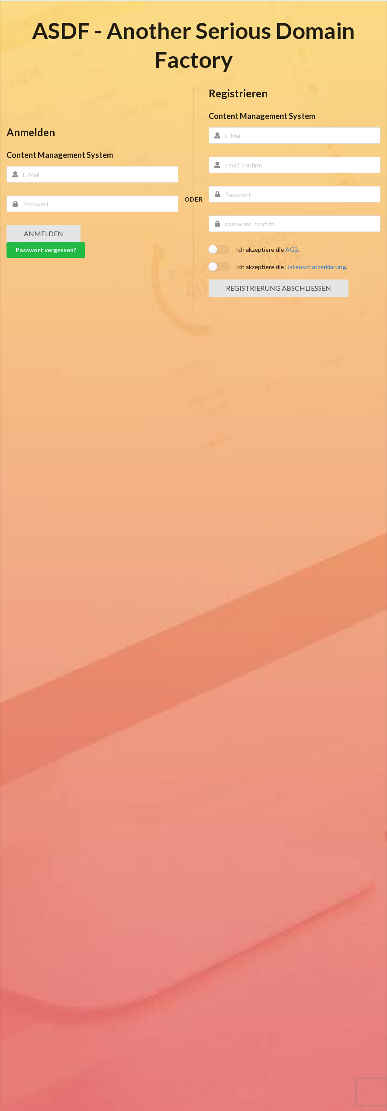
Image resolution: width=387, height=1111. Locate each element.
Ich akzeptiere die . (268, 249)
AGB (291, 249)
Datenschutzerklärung (315, 266)
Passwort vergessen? (46, 250)
